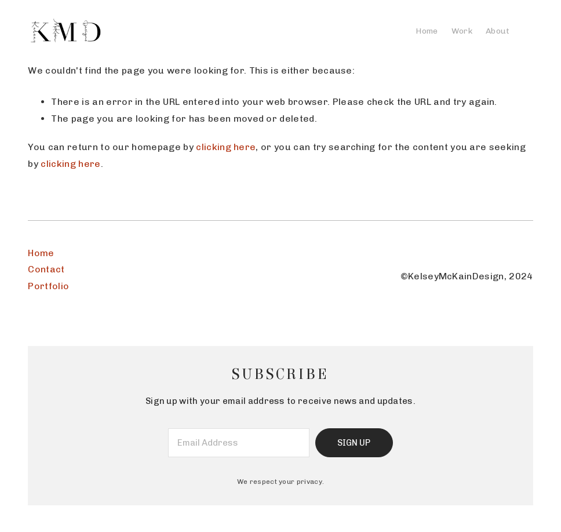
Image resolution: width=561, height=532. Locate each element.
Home (41, 252)
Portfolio (48, 285)
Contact (46, 269)
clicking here (226, 146)
